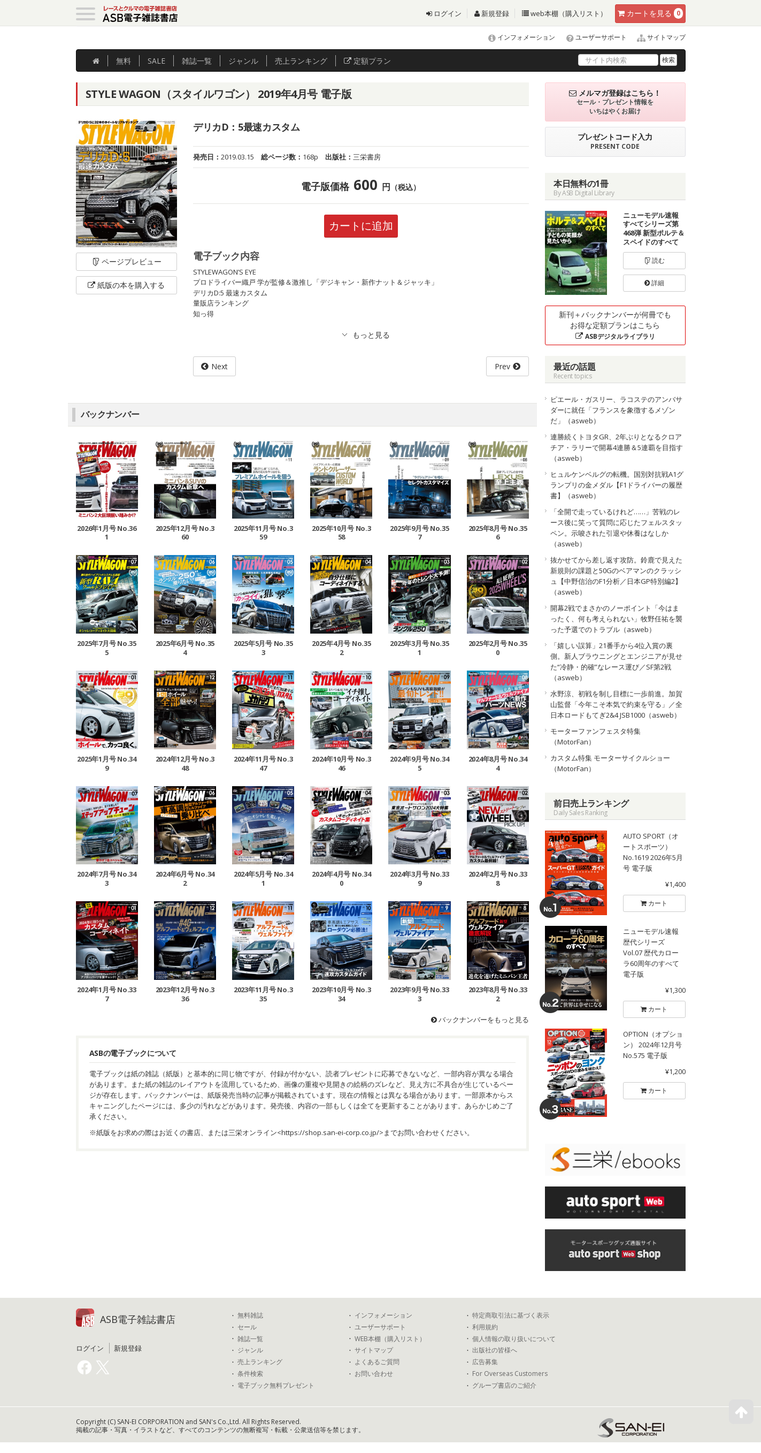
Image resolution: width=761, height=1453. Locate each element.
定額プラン (367, 61)
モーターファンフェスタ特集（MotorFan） (595, 736)
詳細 (654, 282)
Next (219, 366)
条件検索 (250, 1374)
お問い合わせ (374, 1374)
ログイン (444, 13)
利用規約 (485, 1327)
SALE (156, 61)
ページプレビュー (126, 261)
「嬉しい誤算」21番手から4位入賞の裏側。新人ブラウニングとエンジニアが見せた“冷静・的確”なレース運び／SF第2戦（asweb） (616, 661)
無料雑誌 (250, 1315)
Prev (502, 366)
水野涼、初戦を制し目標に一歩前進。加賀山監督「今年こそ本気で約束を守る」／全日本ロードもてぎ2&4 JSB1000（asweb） (616, 704)
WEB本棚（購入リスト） (390, 1339)
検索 (668, 59)
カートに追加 (361, 225)
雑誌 (197, 61)
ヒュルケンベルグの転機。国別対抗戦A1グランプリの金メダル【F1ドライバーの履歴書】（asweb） (616, 484)
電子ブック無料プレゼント (275, 1385)
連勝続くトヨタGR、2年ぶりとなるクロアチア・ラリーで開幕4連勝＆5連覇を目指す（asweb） (616, 447)
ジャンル (243, 61)
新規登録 (491, 13)
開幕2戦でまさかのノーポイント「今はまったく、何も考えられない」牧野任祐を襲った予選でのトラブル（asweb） (616, 618)
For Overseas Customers (510, 1374)
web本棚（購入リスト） (564, 13)
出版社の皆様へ (494, 1350)
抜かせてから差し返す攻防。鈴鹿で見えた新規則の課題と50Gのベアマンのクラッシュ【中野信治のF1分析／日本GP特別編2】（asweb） (616, 576)
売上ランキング (259, 1362)
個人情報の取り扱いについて (514, 1339)
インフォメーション (517, 37)
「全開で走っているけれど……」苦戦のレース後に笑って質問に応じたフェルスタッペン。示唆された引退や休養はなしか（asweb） (616, 528)
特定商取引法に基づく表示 (510, 1315)
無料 (123, 61)
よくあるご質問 (377, 1362)
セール (247, 1327)
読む (654, 260)
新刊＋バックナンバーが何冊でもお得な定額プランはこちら (615, 325)
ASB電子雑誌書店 (137, 1319)
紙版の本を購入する (126, 285)
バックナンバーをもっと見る (480, 1019)
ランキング (301, 61)
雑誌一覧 (250, 1339)
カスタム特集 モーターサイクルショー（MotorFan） (610, 763)
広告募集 (485, 1362)
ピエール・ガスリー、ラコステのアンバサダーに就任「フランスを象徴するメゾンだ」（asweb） (616, 409)
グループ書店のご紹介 (504, 1385)
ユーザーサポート (592, 37)
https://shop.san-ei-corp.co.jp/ (330, 1132)
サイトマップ (657, 37)
